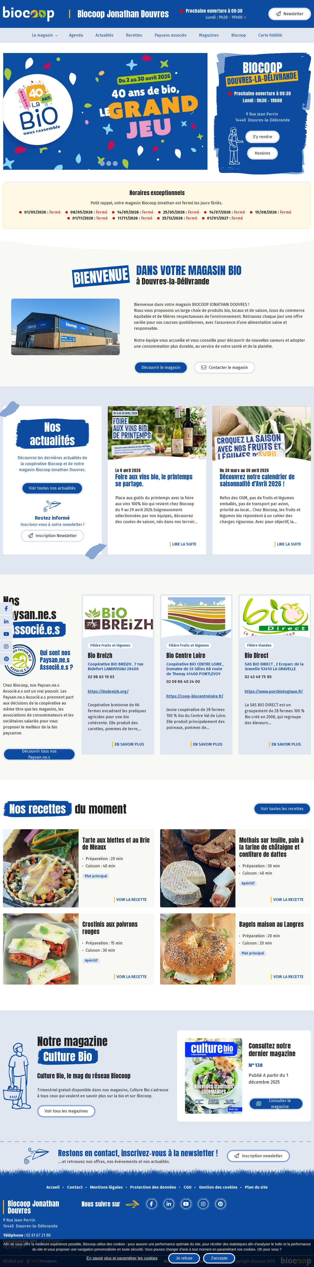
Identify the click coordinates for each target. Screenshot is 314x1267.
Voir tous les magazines (66, 1111)
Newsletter (290, 13)
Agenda (76, 35)
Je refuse (184, 1258)
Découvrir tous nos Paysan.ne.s (39, 754)
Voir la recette (131, 899)
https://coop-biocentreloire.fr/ (194, 696)
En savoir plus (129, 744)
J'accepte (219, 1258)
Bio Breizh (100, 655)
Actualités (104, 35)
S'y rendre (262, 136)
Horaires (262, 153)
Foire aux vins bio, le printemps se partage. (154, 480)
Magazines (209, 35)
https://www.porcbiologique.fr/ (274, 691)
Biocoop (238, 35)
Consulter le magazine (273, 1103)
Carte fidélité (270, 35)
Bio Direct (256, 655)
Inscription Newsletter (52, 535)
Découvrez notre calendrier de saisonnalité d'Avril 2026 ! (257, 480)
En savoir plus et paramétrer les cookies (122, 1258)
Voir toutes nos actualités (52, 488)
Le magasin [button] (42, 35)
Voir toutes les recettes (282, 808)
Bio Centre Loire (185, 655)
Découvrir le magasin (160, 367)
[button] (7, 111)
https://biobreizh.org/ (108, 691)
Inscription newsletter (258, 1156)
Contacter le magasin (224, 367)
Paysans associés (171, 35)
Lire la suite (185, 544)
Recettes (134, 35)
